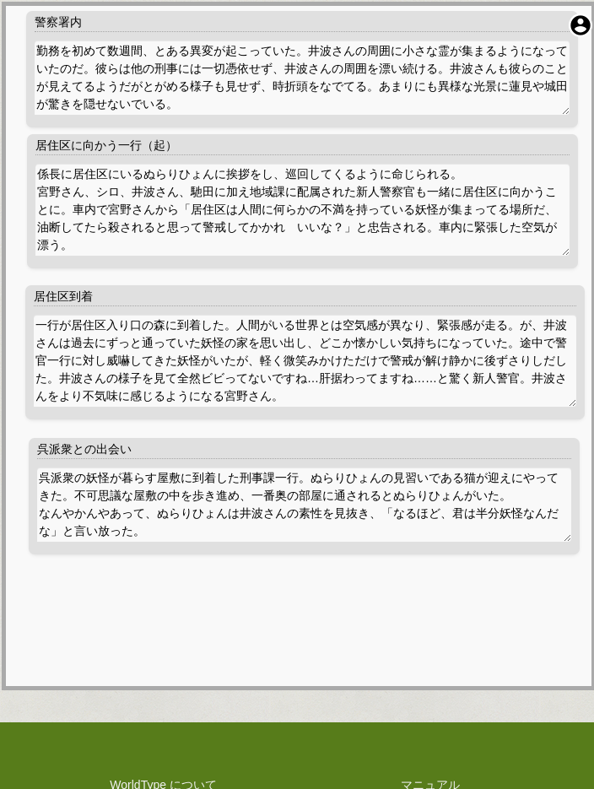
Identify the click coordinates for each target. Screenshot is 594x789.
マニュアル (430, 621)
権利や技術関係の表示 (164, 692)
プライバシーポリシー (164, 639)
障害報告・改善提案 (430, 639)
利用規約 (163, 656)
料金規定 (163, 674)
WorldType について (163, 621)
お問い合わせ (430, 656)
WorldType (331, 751)
